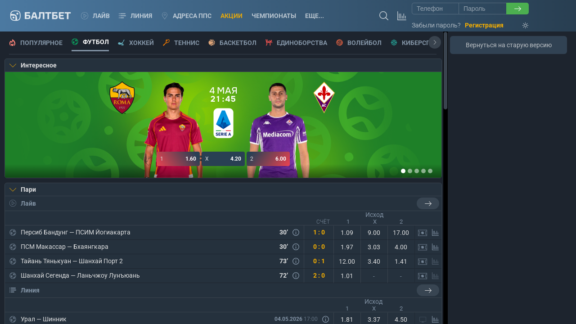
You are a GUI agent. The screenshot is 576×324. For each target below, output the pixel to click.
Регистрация (484, 25)
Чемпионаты (274, 15)
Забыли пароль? (436, 25)
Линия (135, 15)
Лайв (95, 15)
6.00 (268, 159)
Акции (231, 15)
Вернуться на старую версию (509, 45)
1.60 (178, 159)
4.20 (223, 159)
